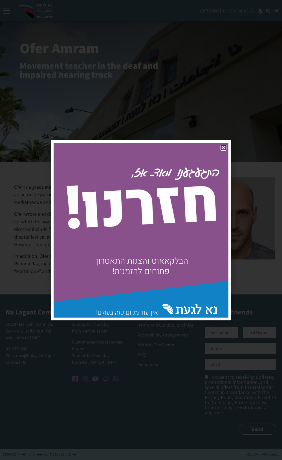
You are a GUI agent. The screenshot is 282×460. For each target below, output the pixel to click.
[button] (223, 148)
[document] (141, 230)
